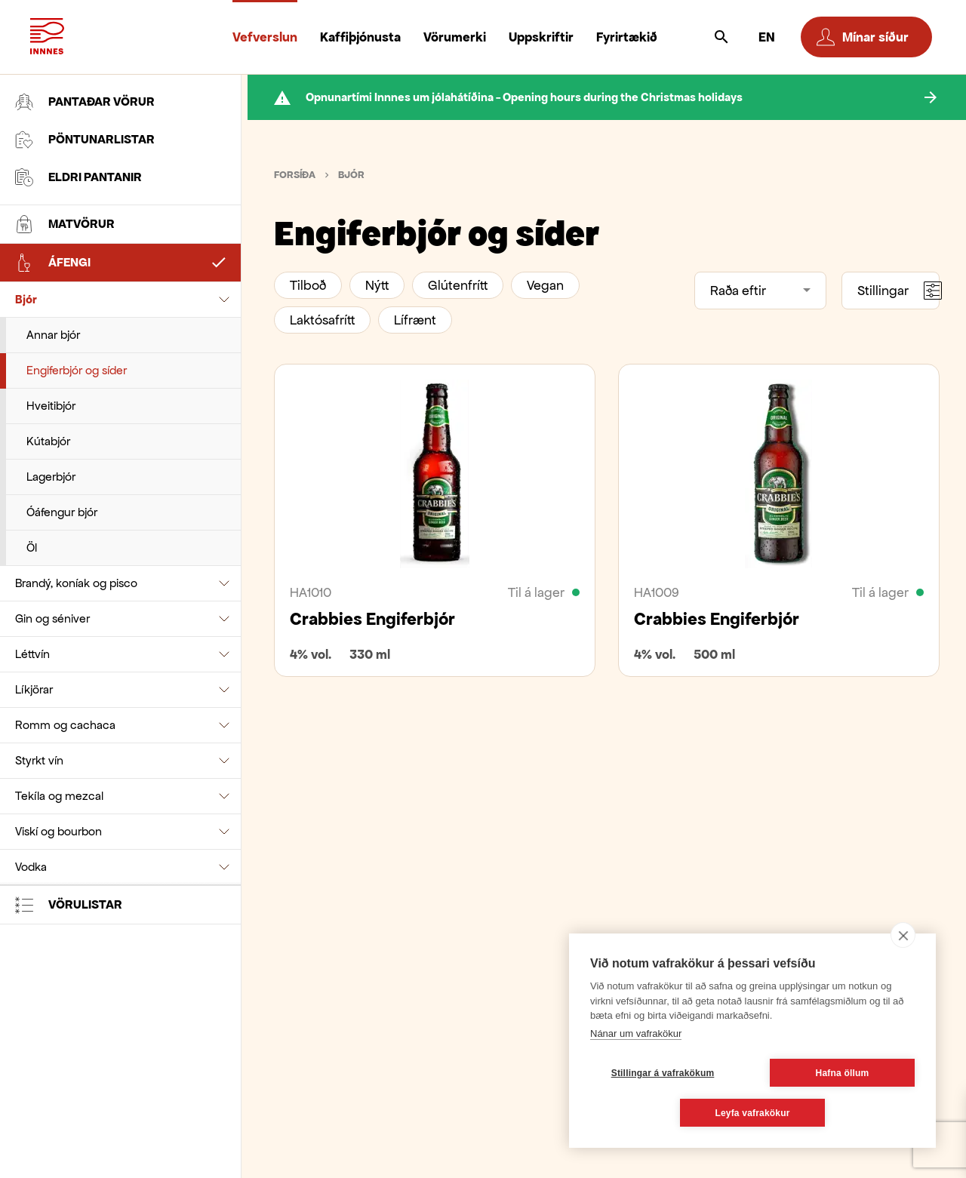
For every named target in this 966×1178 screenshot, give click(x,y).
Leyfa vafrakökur (752, 1113)
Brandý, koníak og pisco (76, 583)
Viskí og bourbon (58, 831)
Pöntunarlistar (85, 140)
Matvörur (65, 224)
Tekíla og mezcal (59, 796)
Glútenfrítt (458, 285)
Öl (31, 547)
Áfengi (53, 263)
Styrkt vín (39, 760)
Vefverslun (264, 37)
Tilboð (308, 285)
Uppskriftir (541, 37)
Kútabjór (48, 441)
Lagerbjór (50, 476)
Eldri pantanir (78, 177)
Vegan (545, 285)
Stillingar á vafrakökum (663, 1073)
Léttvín (32, 654)
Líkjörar (34, 689)
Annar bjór (53, 335)
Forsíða (294, 174)
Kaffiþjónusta (360, 37)
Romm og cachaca (65, 725)
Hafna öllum (842, 1073)
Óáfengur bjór (61, 512)
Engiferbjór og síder (76, 370)
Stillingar (898, 290)
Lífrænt (415, 320)
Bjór (26, 299)
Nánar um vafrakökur (635, 1033)
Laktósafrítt (322, 320)
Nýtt (377, 285)
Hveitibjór (50, 405)
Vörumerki (454, 37)
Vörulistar (68, 905)
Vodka (31, 867)
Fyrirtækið (626, 37)
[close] (903, 935)
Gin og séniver (52, 618)
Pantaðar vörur (85, 102)
